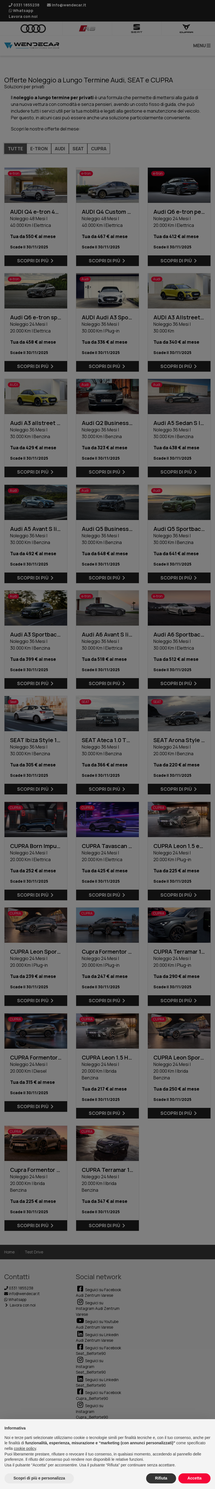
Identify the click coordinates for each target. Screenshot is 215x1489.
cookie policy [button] (25, 1448)
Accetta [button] (194, 1478)
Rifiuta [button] (161, 1478)
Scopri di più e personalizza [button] (39, 1478)
